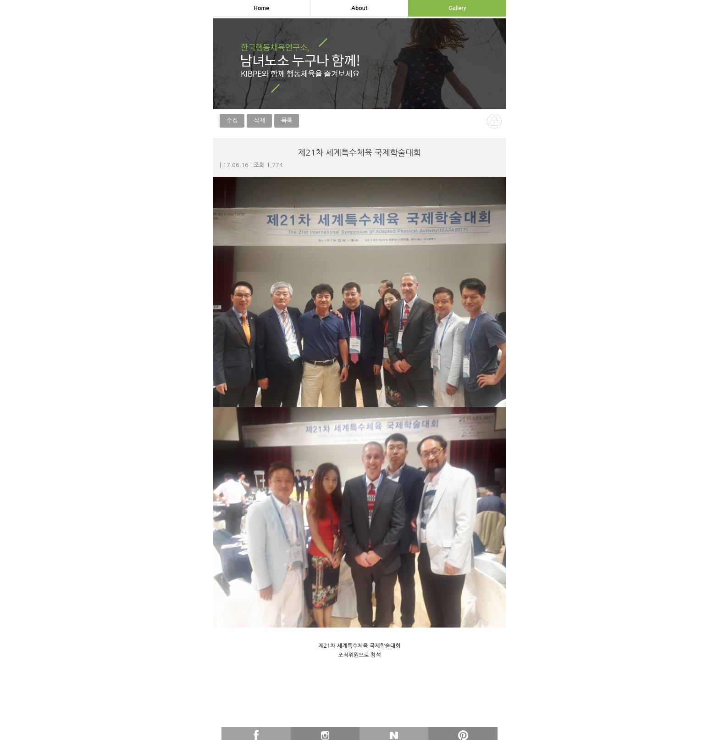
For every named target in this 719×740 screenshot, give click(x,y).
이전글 (286, 729)
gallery (457, 8)
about (359, 8)
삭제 (259, 120)
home (261, 8)
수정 (232, 120)
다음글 (433, 729)
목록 (286, 120)
